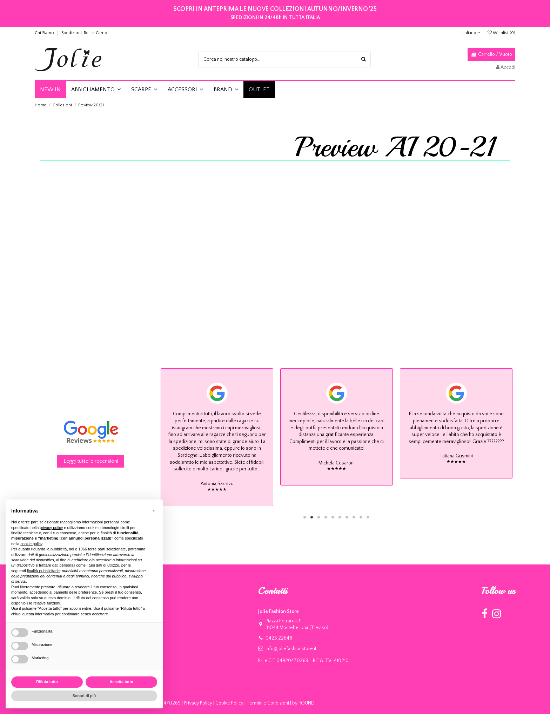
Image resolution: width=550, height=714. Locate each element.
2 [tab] (311, 517)
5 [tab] (332, 517)
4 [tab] (325, 517)
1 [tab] (304, 517)
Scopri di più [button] (84, 696)
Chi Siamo (45, 33)
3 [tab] (318, 517)
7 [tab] (346, 517)
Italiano (471, 33)
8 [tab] (353, 517)
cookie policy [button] (31, 544)
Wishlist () (501, 33)
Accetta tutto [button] (121, 682)
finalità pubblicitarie (43, 571)
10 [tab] (367, 517)
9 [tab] (360, 517)
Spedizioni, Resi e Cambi (84, 33)
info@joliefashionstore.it (291, 649)
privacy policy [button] (51, 527)
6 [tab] (339, 517)
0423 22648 (279, 638)
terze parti (96, 549)
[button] (96, 89)
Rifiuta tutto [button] (47, 682)
